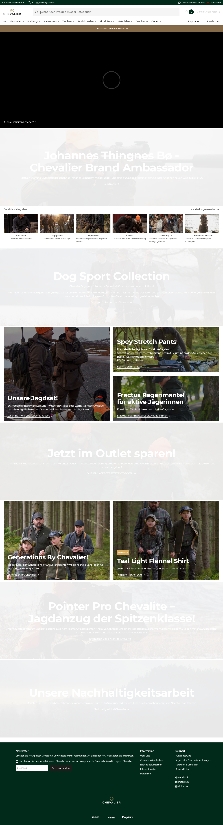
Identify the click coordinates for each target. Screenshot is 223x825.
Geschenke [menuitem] (142, 21)
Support (201, 2)
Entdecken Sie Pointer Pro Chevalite (110, 638)
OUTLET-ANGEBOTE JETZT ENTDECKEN (110, 473)
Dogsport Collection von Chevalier (110, 302)
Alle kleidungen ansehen (203, 209)
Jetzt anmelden (61, 768)
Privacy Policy (182, 769)
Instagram (183, 781)
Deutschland (214, 2)
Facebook (183, 777)
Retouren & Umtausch (186, 764)
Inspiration (194, 21)
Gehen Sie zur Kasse (207, 11)
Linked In (183, 786)
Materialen (145, 773)
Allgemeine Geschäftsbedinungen (193, 760)
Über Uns (145, 755)
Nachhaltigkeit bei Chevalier (110, 709)
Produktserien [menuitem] (87, 21)
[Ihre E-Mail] (32, 768)
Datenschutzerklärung (106, 761)
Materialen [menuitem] (125, 21)
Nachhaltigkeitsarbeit (151, 764)
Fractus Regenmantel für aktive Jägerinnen (142, 415)
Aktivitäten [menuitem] (107, 21)
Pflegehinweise (148, 769)
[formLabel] (106, 12)
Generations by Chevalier (22, 574)
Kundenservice (183, 755)
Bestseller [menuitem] (17, 21)
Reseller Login (214, 21)
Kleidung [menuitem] (34, 21)
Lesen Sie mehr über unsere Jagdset (28, 415)
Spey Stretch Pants (128, 366)
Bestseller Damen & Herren (111, 28)
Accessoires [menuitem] (51, 21)
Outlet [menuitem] (156, 21)
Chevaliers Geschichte (151, 760)
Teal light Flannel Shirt (129, 574)
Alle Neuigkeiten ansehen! (19, 122)
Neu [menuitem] (5, 21)
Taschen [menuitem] (68, 21)
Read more (110, 184)
